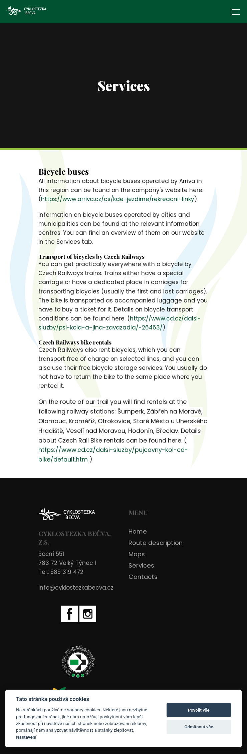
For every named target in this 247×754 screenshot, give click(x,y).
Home (138, 531)
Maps (137, 554)
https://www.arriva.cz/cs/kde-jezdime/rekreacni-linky (117, 199)
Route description (156, 542)
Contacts (143, 576)
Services (141, 565)
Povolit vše (198, 710)
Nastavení (26, 737)
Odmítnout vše (199, 726)
